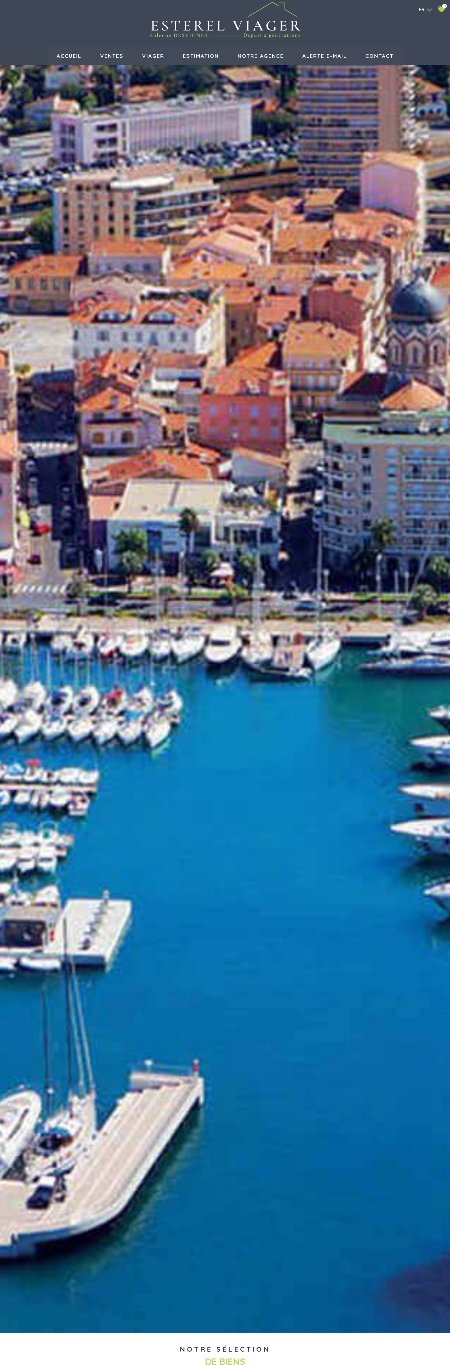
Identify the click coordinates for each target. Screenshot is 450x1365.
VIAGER (153, 55)
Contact (379, 55)
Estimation (201, 55)
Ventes (111, 55)
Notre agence (261, 55)
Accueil (69, 55)
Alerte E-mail (324, 55)
